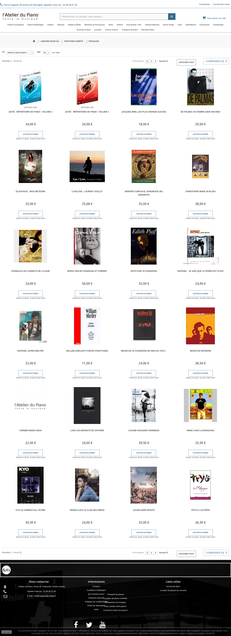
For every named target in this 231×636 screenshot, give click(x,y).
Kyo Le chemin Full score (30, 510)
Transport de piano (130, 29)
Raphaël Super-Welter (30, 351)
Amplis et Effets (74, 24)
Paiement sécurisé (96, 598)
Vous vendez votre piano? (173, 606)
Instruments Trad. (133, 24)
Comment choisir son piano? (173, 610)
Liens (96, 609)
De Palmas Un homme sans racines (200, 112)
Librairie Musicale (152, 24)
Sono (180, 24)
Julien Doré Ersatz (144, 510)
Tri (3, 52)
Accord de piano (173, 586)
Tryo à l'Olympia (200, 510)
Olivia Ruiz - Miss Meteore (30, 191)
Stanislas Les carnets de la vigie (30, 271)
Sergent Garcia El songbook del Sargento (144, 193)
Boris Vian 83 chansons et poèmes (87, 271)
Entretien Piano (147, 29)
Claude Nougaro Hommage (143, 430)
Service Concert (111, 29)
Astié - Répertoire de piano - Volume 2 (30, 112)
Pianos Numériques (35, 24)
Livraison (96, 586)
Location (98, 29)
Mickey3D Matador (200, 351)
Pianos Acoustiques (16, 24)
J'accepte (6, 632)
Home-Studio (168, 24)
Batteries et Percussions (95, 24)
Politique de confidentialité (96, 602)
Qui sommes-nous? (96, 594)
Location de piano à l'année (173, 598)
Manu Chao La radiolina (200, 430)
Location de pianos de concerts (173, 590)
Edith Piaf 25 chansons (144, 271)
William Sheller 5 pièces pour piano (87, 351)
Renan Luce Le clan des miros (87, 510)
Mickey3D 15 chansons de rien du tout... (144, 351)
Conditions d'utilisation (96, 590)
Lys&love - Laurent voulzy (87, 191)
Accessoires (204, 24)
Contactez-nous (221, 4)
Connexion (204, 4)
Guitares (60, 24)
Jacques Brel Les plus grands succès (144, 112)
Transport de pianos (173, 594)
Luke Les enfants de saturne (87, 430)
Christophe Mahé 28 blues (200, 191)
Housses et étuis (84, 29)
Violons (120, 24)
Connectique (218, 24)
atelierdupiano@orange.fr (45, 596)
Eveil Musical (191, 24)
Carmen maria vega (30, 430)
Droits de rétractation (96, 605)
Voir (39, 52)
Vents (110, 24)
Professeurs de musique (173, 602)
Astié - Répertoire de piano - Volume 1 (87, 112)
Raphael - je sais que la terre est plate (200, 271)
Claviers (50, 24)
